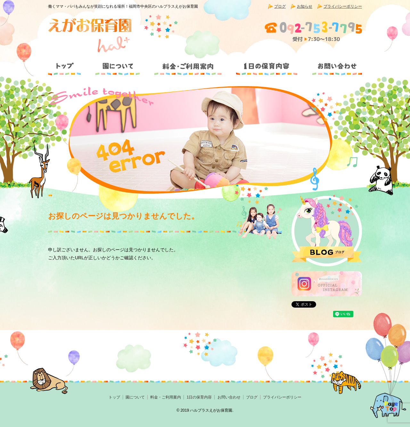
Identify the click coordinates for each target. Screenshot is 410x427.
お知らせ (304, 6)
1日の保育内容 (266, 63)
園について (117, 63)
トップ (67, 63)
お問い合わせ (333, 63)
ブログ (280, 6)
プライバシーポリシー (343, 6)
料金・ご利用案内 (188, 63)
